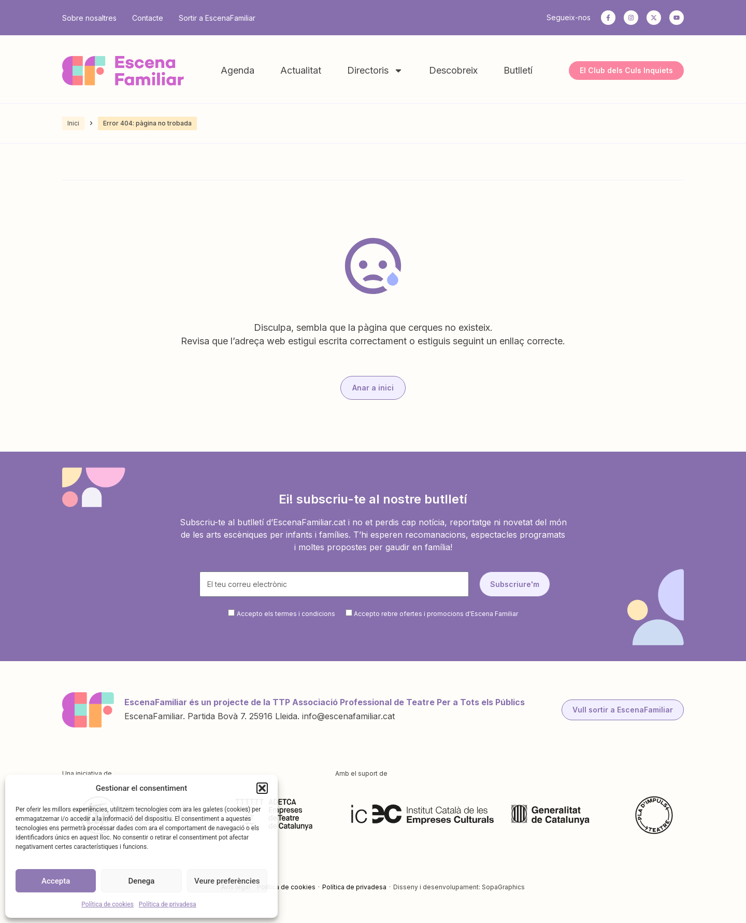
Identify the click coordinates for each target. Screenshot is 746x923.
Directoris (375, 70)
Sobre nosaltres (89, 17)
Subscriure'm (514, 584)
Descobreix (453, 70)
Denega (141, 881)
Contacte (147, 17)
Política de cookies (107, 904)
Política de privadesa (167, 904)
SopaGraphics (503, 887)
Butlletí (518, 70)
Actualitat (300, 70)
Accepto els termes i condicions (286, 614)
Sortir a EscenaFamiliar (217, 17)
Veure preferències (227, 881)
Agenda (237, 70)
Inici (73, 123)
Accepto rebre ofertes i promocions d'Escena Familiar (436, 614)
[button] (262, 788)
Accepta (55, 881)
